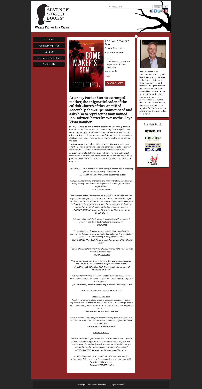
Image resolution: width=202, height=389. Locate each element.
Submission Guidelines (49, 57)
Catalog (49, 51)
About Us (49, 39)
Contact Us (49, 64)
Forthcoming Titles (48, 45)
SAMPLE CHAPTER (115, 83)
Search (158, 7)
